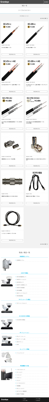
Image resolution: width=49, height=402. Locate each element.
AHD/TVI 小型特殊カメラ (22, 284)
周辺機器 (18, 385)
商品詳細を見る (12, 54)
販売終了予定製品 (20, 394)
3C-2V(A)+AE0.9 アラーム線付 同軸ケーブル (11, 84)
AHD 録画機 (19, 290)
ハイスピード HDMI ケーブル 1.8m (9, 233)
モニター (18, 380)
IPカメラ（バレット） (21, 336)
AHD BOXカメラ (20, 282)
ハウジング (19, 374)
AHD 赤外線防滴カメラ (21, 276)
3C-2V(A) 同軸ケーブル (6, 47)
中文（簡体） (25, 400)
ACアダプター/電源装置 (22, 391)
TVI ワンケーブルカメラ (22, 303)
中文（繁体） (38, 398)
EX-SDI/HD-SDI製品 (21, 319)
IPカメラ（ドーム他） (21, 339)
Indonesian (38, 400)
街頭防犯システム (20, 260)
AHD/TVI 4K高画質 (20, 287)
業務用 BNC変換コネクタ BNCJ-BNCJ (10, 196)
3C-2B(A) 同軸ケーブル (31, 47)
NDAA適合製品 (20, 295)
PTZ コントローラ (20, 388)
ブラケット (19, 377)
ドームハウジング (20, 352)
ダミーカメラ (19, 372)
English (24, 398)
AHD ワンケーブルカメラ (22, 293)
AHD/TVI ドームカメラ (21, 279)
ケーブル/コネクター (21, 383)
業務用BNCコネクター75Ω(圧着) (8, 159)
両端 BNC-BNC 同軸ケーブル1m (33, 196)
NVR (18, 344)
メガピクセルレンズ (21, 369)
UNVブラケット (20, 341)
